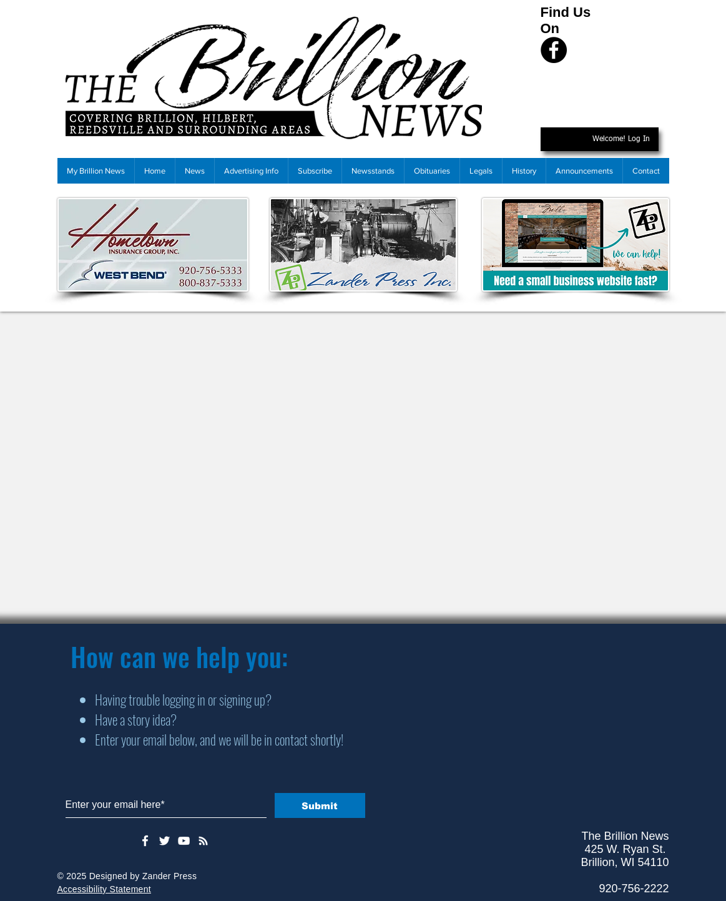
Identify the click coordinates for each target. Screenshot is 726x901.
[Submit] (320, 805)
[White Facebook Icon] (145, 841)
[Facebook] (554, 50)
